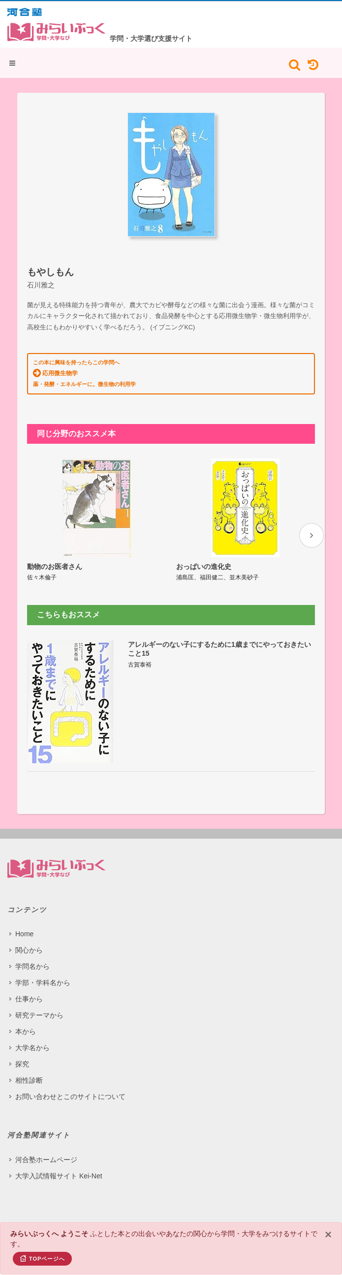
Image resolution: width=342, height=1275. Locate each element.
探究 (22, 1064)
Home (24, 934)
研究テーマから (39, 1015)
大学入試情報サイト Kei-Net (58, 1176)
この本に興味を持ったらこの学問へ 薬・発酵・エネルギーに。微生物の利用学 (84, 373)
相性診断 (29, 1080)
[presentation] (311, 535)
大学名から (32, 1048)
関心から (29, 950)
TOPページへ (42, 1258)
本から (25, 1031)
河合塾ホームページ (46, 1160)
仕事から (29, 999)
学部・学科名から (42, 983)
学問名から (32, 966)
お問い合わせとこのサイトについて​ (70, 1096)
